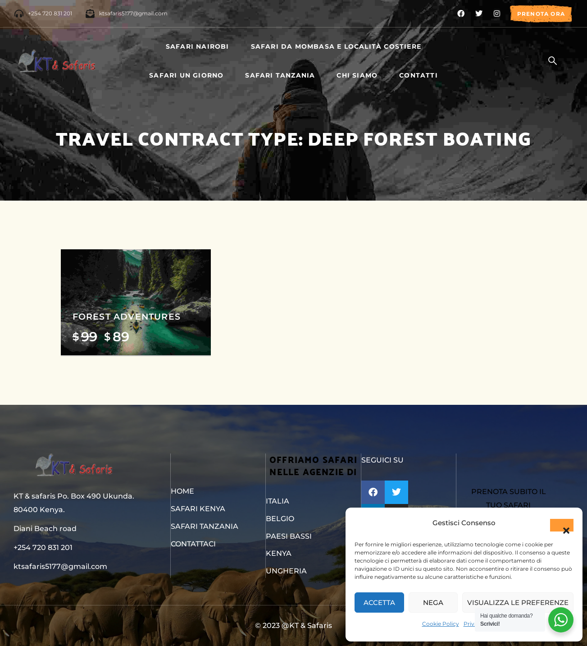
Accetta (379, 602)
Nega (433, 602)
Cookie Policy (440, 623)
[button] (561, 525)
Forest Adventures (127, 316)
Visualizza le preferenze (518, 602)
